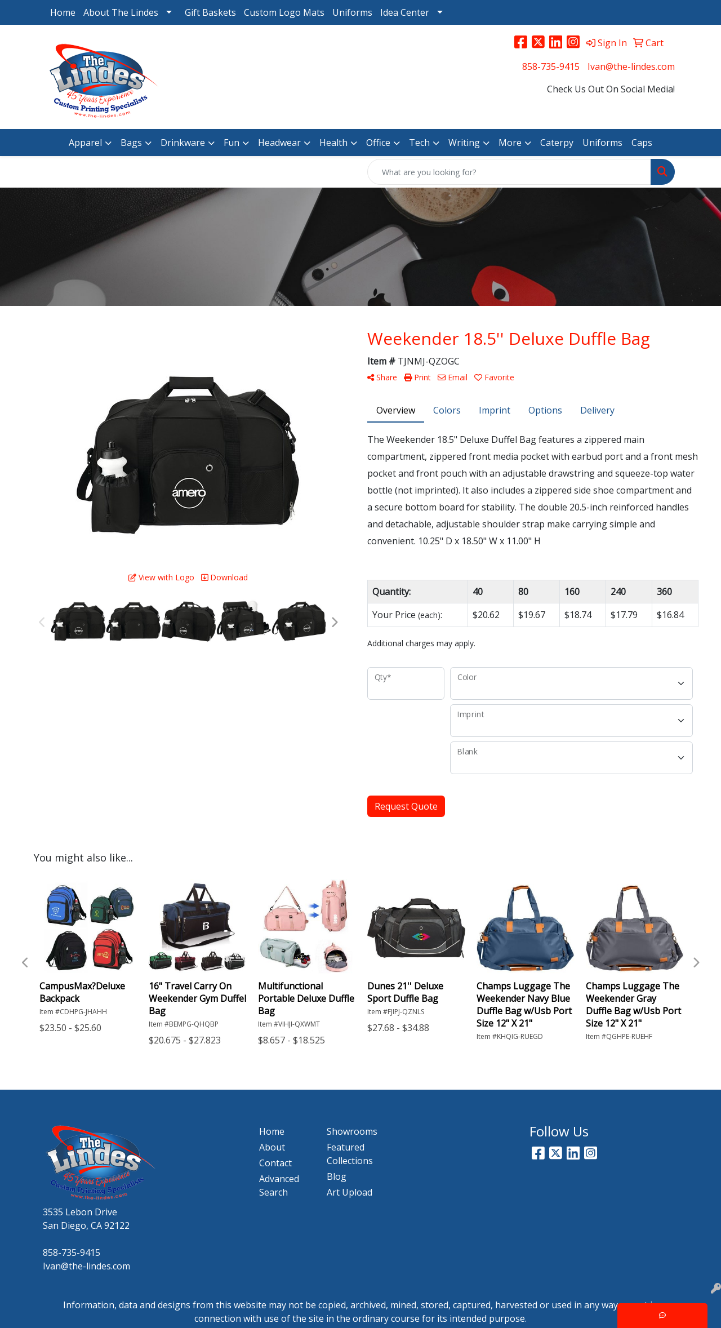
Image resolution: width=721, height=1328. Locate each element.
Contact (275, 1163)
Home (62, 12)
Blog (336, 1176)
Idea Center (404, 12)
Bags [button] (131, 142)
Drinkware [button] (183, 142)
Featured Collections (350, 1154)
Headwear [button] (279, 142)
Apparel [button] (85, 142)
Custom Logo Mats (284, 12)
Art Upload (349, 1192)
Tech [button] (419, 142)
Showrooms (352, 1131)
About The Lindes (120, 12)
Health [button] (333, 142)
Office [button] (378, 142)
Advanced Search (279, 1185)
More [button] (510, 142)
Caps (641, 142)
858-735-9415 (551, 66)
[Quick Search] (509, 172)
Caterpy (556, 142)
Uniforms (352, 12)
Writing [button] (464, 142)
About (272, 1147)
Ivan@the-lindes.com (631, 66)
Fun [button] (231, 142)
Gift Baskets (210, 12)
